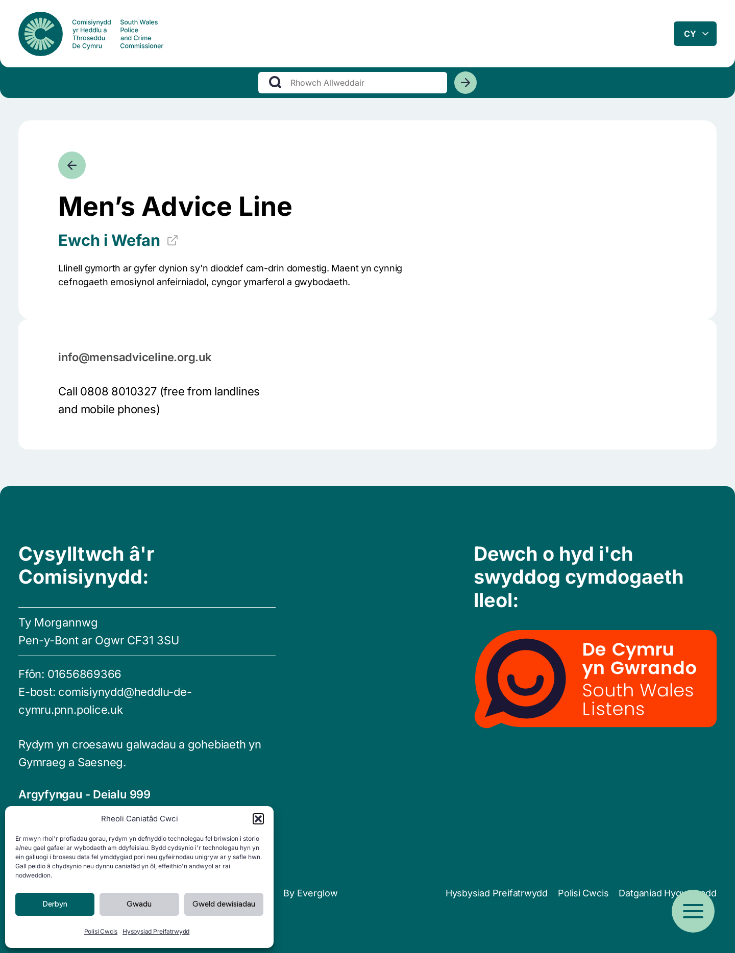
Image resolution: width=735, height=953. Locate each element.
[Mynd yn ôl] (72, 165)
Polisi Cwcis (100, 931)
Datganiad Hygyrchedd (668, 893)
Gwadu (139, 904)
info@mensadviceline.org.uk (134, 357)
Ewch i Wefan (118, 240)
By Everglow (310, 893)
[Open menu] (693, 911)
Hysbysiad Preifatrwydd (155, 931)
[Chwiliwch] (465, 86)
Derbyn (54, 904)
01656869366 (84, 674)
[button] (258, 819)
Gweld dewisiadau (223, 904)
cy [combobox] (690, 35)
